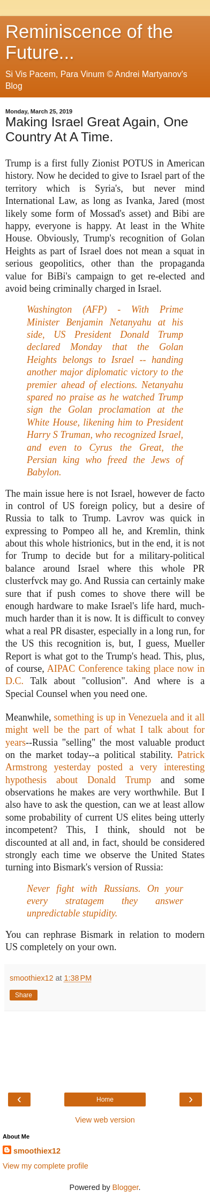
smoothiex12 (37, 1151)
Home (105, 1099)
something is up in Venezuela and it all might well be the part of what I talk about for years (105, 730)
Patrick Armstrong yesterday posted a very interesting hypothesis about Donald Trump (105, 767)
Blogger (125, 1187)
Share (23, 995)
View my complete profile (45, 1166)
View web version (105, 1120)
